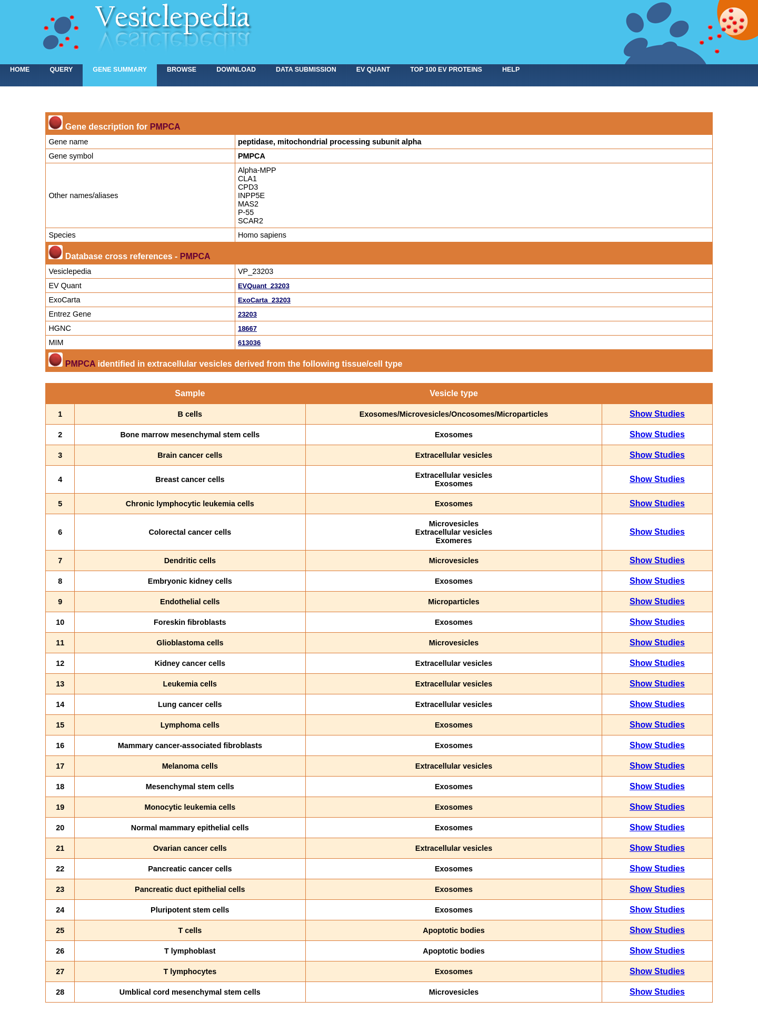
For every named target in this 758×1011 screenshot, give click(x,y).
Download (236, 69)
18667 (247, 328)
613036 (249, 343)
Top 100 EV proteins (446, 69)
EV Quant (373, 69)
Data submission (306, 69)
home (19, 69)
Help (511, 69)
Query (61, 69)
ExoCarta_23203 (264, 300)
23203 (247, 314)
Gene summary (120, 69)
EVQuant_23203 (264, 286)
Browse (181, 69)
